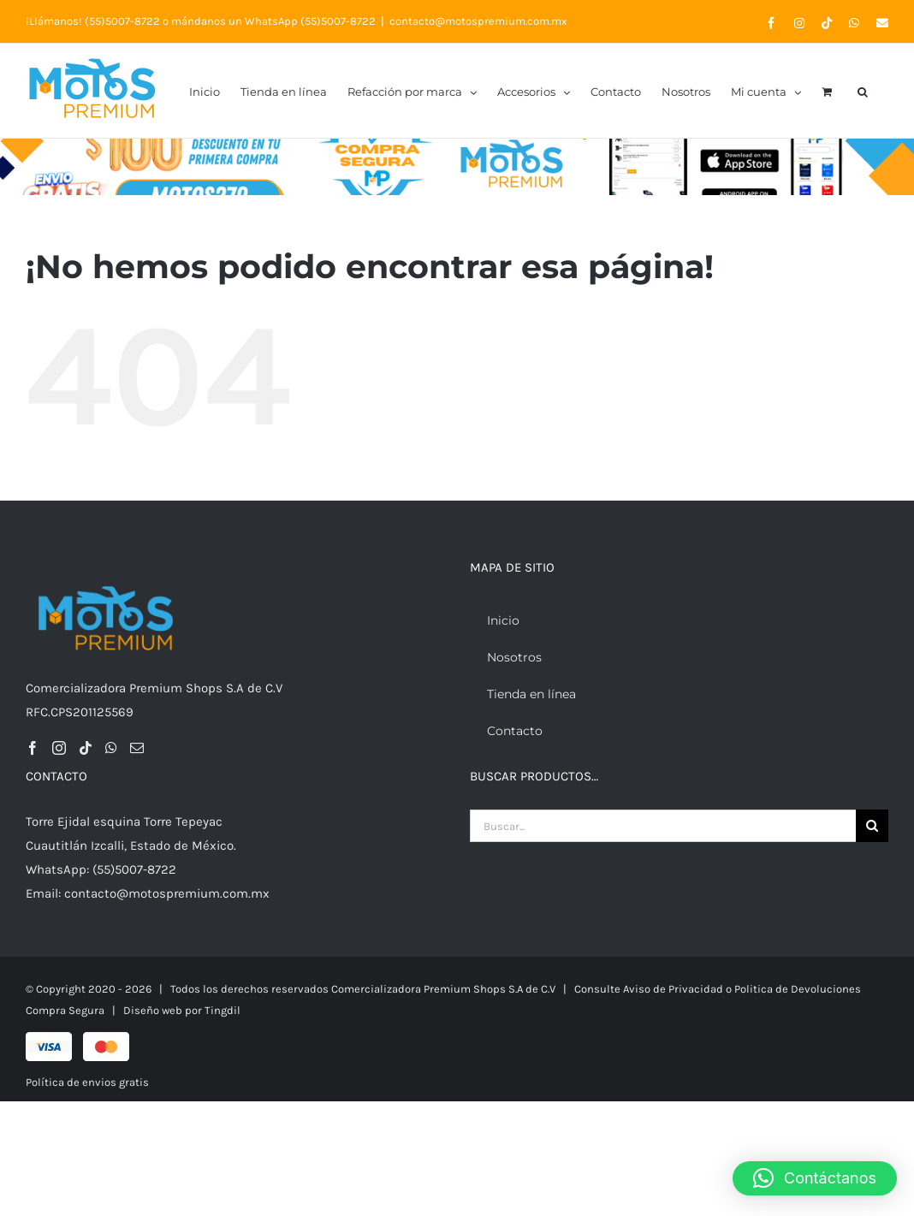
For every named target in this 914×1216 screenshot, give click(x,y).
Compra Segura (65, 1010)
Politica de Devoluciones (797, 988)
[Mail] (137, 748)
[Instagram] (59, 748)
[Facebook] (32, 748)
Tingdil (222, 1010)
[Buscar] (872, 826)
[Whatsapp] (111, 748)
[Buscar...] (663, 826)
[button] (863, 91)
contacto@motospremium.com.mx (478, 21)
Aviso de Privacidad (673, 988)
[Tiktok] (85, 748)
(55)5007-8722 (122, 21)
